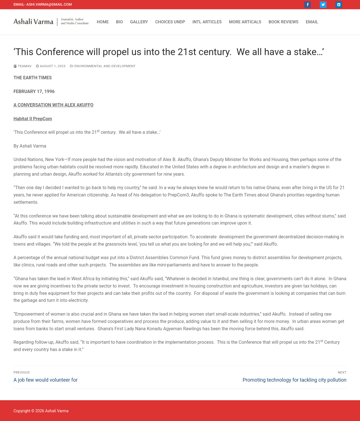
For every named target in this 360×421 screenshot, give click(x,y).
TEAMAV (23, 66)
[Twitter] (323, 4)
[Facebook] (307, 4)
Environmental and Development (103, 66)
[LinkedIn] (339, 4)
